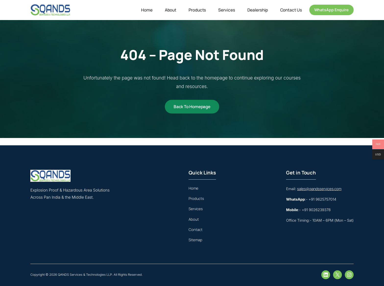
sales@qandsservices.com (319, 188)
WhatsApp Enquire (331, 9)
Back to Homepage (192, 106)
